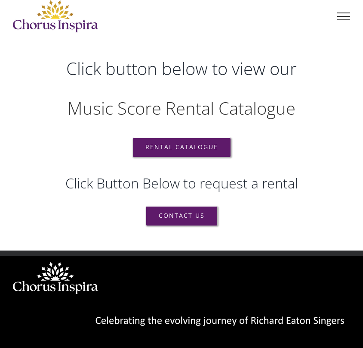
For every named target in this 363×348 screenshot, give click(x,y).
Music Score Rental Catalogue (181, 108)
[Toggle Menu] (343, 16)
